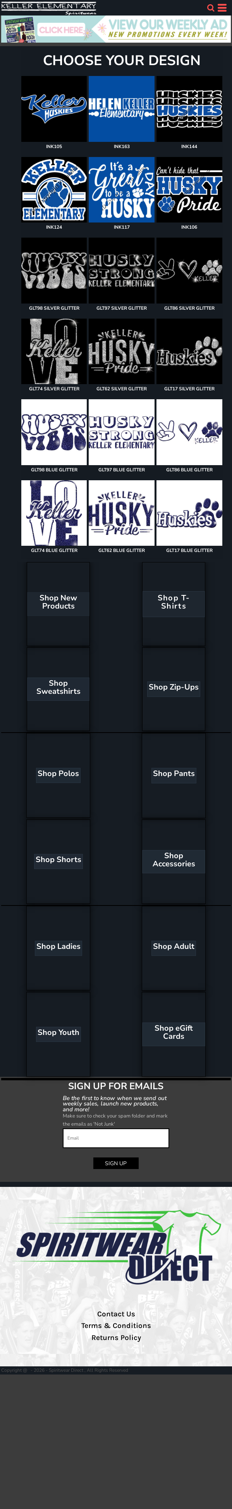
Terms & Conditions (116, 1325)
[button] (211, 8)
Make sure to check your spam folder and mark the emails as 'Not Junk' (115, 1120)
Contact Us (116, 1314)
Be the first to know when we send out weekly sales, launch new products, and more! (114, 1103)
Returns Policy (116, 1337)
